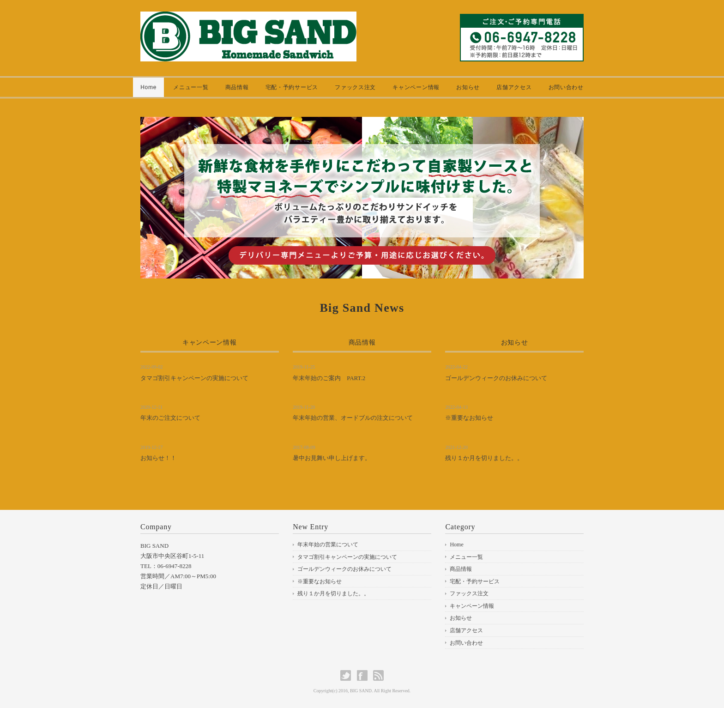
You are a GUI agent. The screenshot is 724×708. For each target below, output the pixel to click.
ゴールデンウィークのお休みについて (496, 378)
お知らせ (468, 87)
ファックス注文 (355, 87)
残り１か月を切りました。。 (484, 457)
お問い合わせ (566, 87)
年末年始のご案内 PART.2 (329, 378)
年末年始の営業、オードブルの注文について (353, 417)
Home (148, 87)
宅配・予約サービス (291, 87)
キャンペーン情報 (416, 87)
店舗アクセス (513, 87)
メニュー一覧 (190, 87)
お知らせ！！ (158, 457)
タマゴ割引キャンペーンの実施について (194, 378)
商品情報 (237, 87)
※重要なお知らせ (469, 417)
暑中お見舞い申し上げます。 (332, 457)
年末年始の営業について (327, 544)
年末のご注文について (170, 417)
